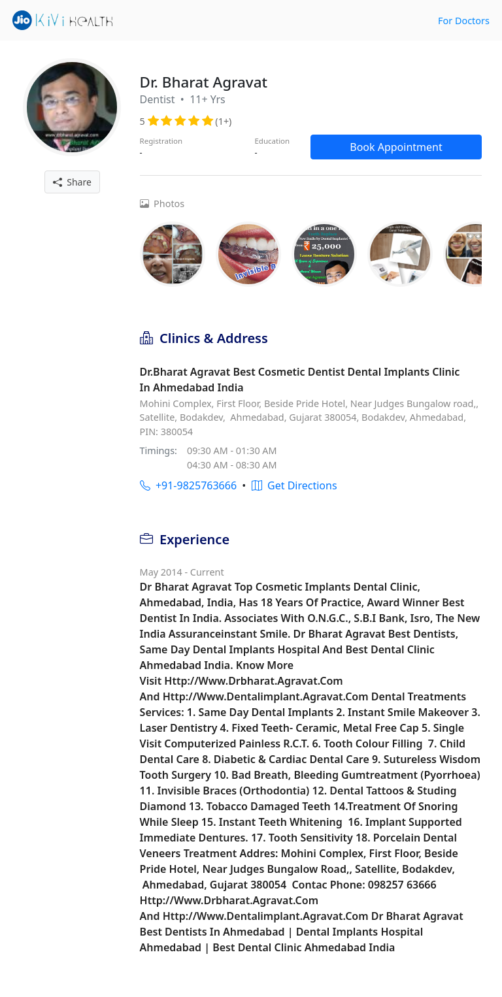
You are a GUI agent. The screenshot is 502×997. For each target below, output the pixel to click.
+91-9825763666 (188, 485)
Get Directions (294, 485)
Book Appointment (396, 147)
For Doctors (464, 20)
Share (72, 182)
